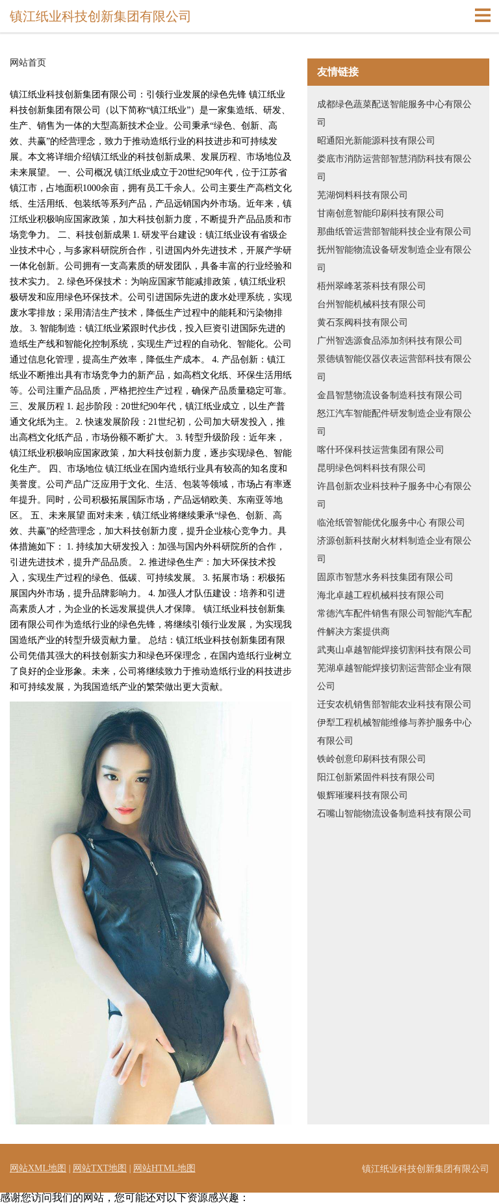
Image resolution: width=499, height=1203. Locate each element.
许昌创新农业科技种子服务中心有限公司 (394, 495)
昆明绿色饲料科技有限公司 (371, 468)
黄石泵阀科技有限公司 (362, 322)
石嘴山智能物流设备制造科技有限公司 (394, 813)
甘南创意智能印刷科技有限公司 (380, 213)
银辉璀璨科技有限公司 (362, 795)
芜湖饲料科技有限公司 (362, 195)
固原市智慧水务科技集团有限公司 (385, 577)
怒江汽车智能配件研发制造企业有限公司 (394, 423)
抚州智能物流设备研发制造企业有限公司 (394, 259)
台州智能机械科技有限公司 (371, 304)
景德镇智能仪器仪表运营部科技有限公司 (394, 368)
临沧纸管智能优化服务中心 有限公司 (391, 522)
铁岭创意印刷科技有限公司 (371, 759)
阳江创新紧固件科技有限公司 (376, 777)
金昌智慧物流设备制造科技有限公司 (390, 395)
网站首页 (28, 63)
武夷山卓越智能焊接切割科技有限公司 (394, 650)
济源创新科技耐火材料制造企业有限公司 (394, 550)
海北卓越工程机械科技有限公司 (380, 595)
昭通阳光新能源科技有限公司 (376, 141)
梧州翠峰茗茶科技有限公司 (371, 286)
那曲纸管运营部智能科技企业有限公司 (394, 231)
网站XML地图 (38, 1168)
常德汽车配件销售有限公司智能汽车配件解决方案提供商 (394, 623)
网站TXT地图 (100, 1168)
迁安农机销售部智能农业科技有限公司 (394, 704)
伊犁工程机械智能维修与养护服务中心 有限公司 (394, 732)
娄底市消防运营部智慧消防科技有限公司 (394, 168)
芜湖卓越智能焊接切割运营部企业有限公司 (394, 677)
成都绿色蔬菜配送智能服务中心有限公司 (394, 113)
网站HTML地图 (164, 1168)
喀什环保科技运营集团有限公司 (380, 450)
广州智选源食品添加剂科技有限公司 (390, 341)
